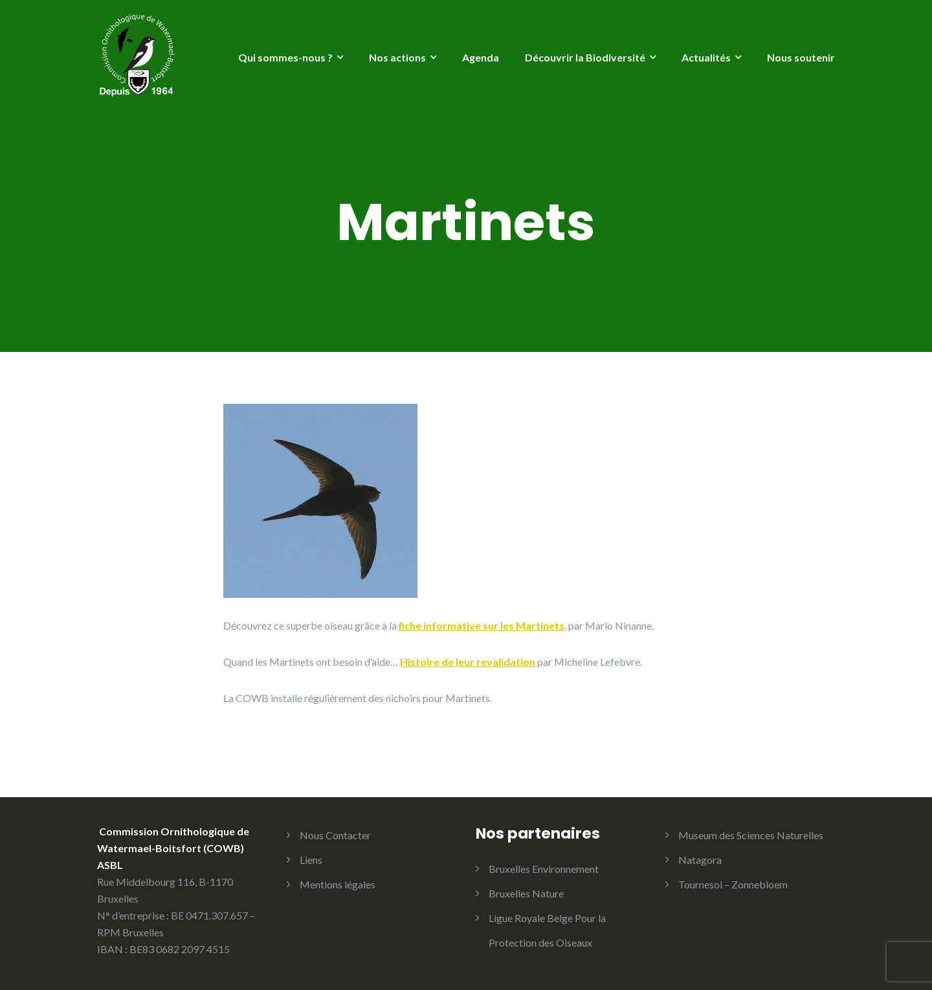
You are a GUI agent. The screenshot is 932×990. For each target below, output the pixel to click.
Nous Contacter (335, 835)
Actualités (706, 57)
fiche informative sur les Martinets (481, 625)
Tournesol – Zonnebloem (733, 884)
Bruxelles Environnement (544, 869)
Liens (311, 859)
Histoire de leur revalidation (467, 661)
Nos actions (397, 57)
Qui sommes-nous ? (285, 57)
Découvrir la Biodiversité (585, 57)
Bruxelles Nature (526, 893)
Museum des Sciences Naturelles (750, 835)
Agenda (480, 57)
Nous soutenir (801, 57)
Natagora (700, 859)
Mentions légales (337, 884)
